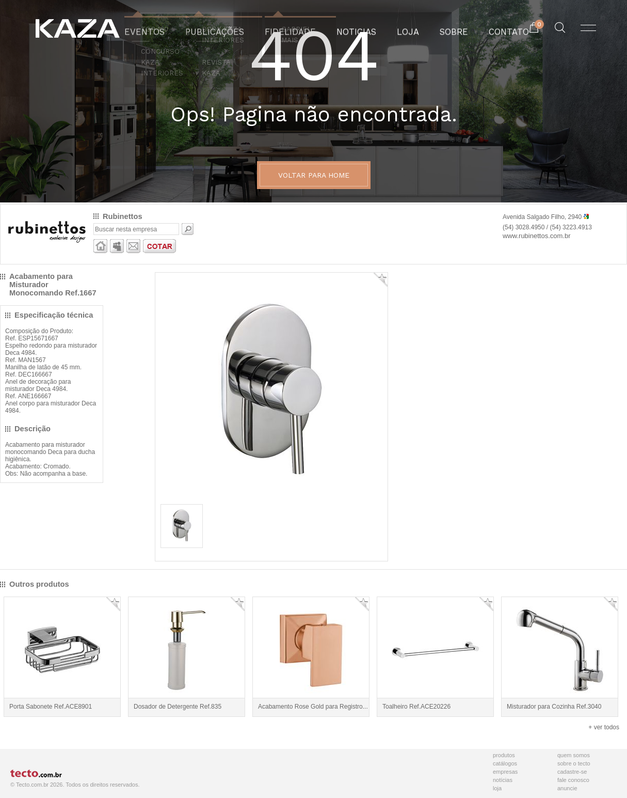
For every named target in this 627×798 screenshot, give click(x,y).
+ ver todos (603, 727)
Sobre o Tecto (573, 763)
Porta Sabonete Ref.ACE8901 (50, 706)
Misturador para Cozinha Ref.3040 (554, 706)
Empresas (505, 772)
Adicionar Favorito (381, 280)
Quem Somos (573, 755)
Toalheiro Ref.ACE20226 (416, 706)
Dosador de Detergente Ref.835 (177, 706)
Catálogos (505, 763)
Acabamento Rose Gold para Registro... (313, 706)
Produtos (504, 755)
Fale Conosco (573, 780)
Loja (497, 788)
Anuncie (567, 788)
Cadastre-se (572, 772)
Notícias (502, 780)
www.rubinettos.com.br (537, 236)
